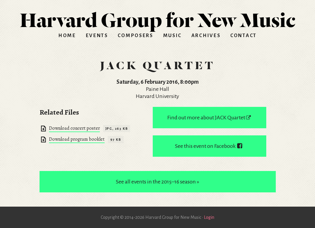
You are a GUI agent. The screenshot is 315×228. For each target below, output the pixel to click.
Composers (135, 35)
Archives (206, 35)
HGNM (157, 18)
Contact (243, 35)
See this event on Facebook (209, 146)
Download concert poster (74, 128)
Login (209, 217)
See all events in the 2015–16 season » (157, 182)
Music (172, 35)
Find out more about (209, 118)
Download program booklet (77, 139)
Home (67, 35)
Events (97, 35)
